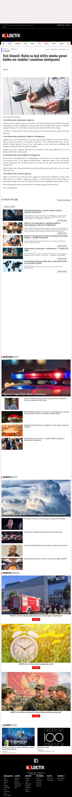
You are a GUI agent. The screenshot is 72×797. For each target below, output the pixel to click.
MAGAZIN (17, 44)
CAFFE (25, 44)
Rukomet (27, 786)
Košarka (27, 780)
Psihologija (6, 51)
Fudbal (27, 778)
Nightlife (17, 778)
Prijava (68, 25)
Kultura (17, 780)
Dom (5, 789)
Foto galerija (50, 780)
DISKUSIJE (11, 572)
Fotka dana (50, 778)
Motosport (28, 784)
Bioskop (17, 782)
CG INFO (46, 44)
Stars (5, 778)
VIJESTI (10, 44)
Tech (5, 784)
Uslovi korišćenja (16, 25)
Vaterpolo (28, 787)
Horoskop (60, 780)
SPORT (32, 44)
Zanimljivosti (18, 784)
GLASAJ (36, 619)
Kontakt (4, 27)
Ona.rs (68, 49)
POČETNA (6, 49)
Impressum (31, 25)
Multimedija (61, 778)
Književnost (18, 786)
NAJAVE (62, 44)
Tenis (26, 782)
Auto (5, 793)
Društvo (38, 778)
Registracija (60, 25)
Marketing (24, 25)
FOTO (39, 44)
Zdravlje (6, 786)
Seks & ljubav (7, 795)
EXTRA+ (54, 44)
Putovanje (6, 791)
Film (16, 787)
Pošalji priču (8, 25)
